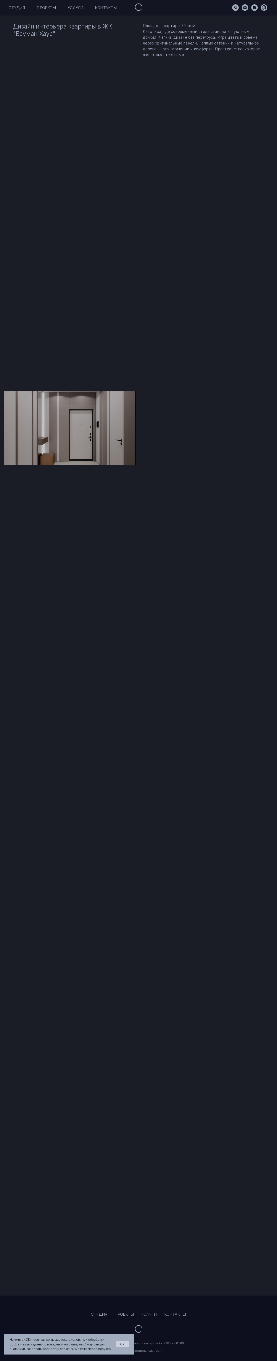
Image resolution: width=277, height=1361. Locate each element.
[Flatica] (264, 7)
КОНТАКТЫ (106, 7)
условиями (79, 1339)
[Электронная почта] (245, 7)
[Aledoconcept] (254, 7)
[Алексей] (235, 7)
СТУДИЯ (17, 7)
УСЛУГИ (75, 7)
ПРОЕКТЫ (46, 7)
